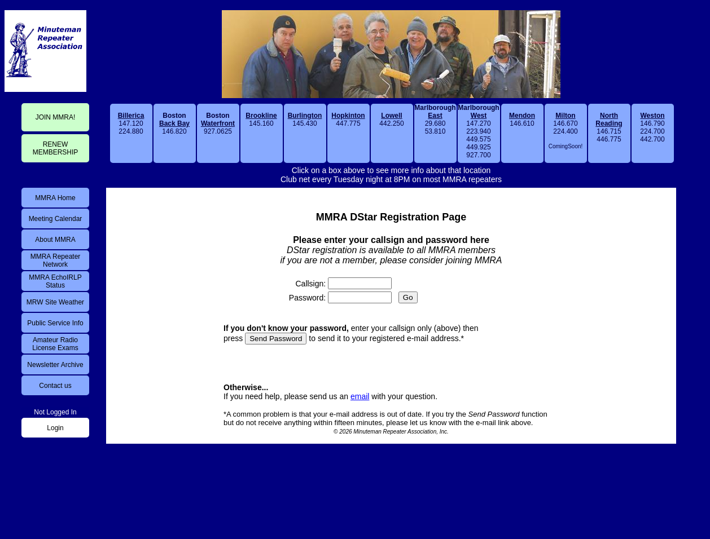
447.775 (348, 119)
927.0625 (218, 123)
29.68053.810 (434, 119)
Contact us (55, 386)
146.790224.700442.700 (652, 127)
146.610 (522, 119)
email (359, 396)
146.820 (174, 123)
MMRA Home (55, 198)
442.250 (391, 119)
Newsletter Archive (55, 365)
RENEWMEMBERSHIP (55, 148)
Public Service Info (55, 323)
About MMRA (55, 240)
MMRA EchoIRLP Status (55, 281)
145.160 (261, 119)
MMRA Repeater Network (55, 260)
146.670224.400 (566, 130)
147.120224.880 (131, 123)
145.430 (305, 119)
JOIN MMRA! (56, 117)
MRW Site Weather (55, 302)
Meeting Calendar (55, 219)
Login (55, 428)
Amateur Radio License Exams (55, 344)
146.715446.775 (608, 127)
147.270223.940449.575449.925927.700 (478, 131)
